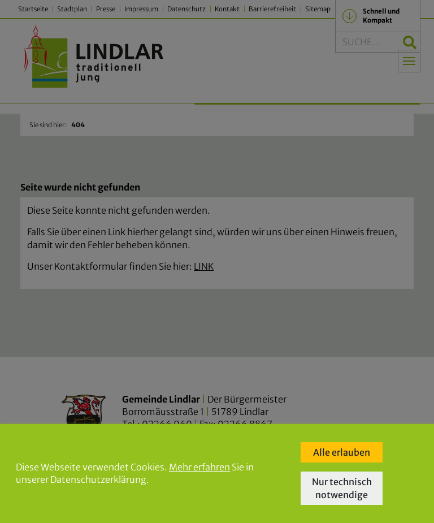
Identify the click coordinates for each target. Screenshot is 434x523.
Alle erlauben (341, 452)
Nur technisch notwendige (342, 488)
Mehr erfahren (199, 467)
